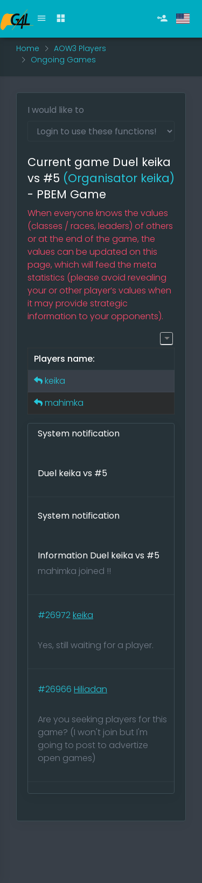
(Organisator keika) (119, 178)
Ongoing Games (63, 59)
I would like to (55, 110)
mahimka (64, 403)
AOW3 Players (80, 48)
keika (55, 381)
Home (27, 48)
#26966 (56, 689)
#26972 (55, 615)
